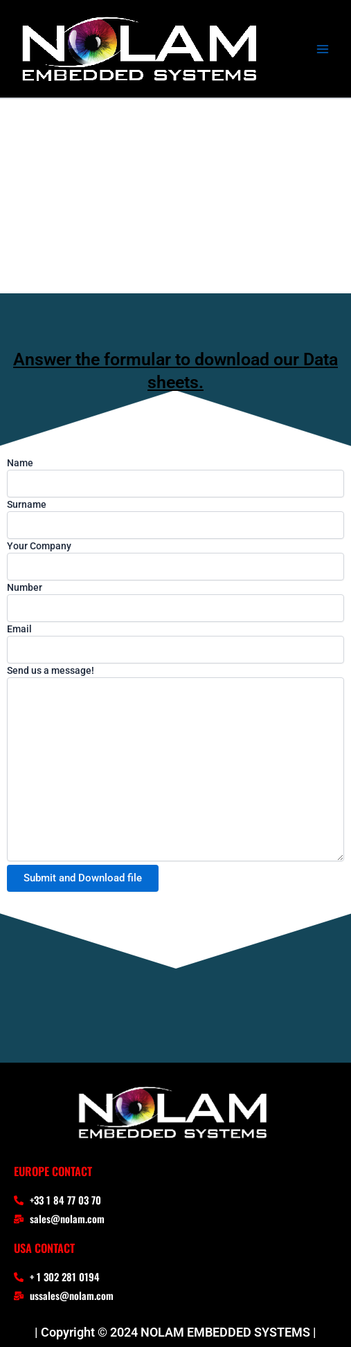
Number (175, 602)
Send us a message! (175, 765)
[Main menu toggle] (322, 49)
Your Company (175, 560)
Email (175, 643)
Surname (175, 519)
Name (175, 477)
